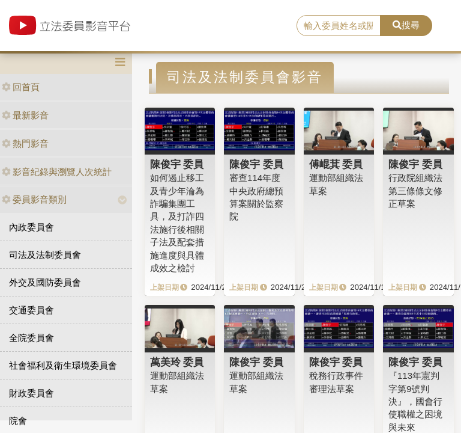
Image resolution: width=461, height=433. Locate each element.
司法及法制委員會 (45, 255)
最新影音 (25, 115)
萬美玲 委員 (177, 362)
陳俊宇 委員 (177, 164)
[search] (339, 26)
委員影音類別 (34, 199)
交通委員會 (31, 310)
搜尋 (406, 25)
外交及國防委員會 (45, 282)
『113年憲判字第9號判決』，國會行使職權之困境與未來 (415, 401)
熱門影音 (25, 143)
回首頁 (21, 87)
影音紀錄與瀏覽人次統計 (57, 172)
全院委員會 (31, 338)
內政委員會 (31, 227)
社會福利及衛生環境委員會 (63, 365)
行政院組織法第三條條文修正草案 (415, 191)
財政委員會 (31, 393)
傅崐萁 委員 (336, 164)
